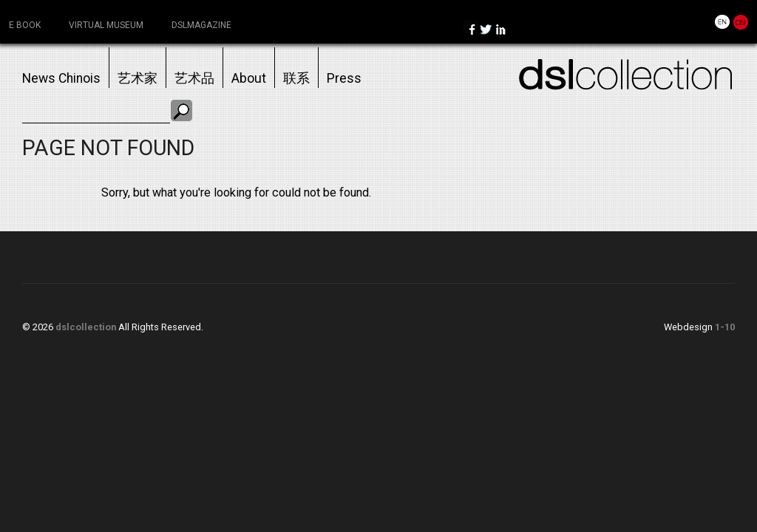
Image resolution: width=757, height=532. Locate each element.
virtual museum (106, 25)
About (248, 78)
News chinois (61, 78)
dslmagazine (201, 25)
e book (25, 25)
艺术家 (137, 78)
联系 (296, 78)
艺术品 (194, 78)
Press (344, 78)
